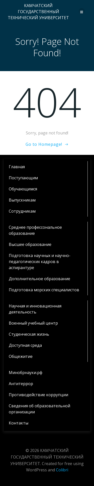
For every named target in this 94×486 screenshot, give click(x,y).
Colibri (62, 470)
